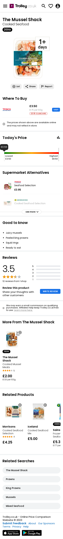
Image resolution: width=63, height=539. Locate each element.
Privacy (16, 526)
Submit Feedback (14, 523)
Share (30, 86)
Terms (6, 526)
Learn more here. (23, 310)
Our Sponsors (46, 523)
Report (46, 86)
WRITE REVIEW (50, 291)
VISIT (56, 109)
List (16, 86)
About (32, 523)
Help (26, 526)
